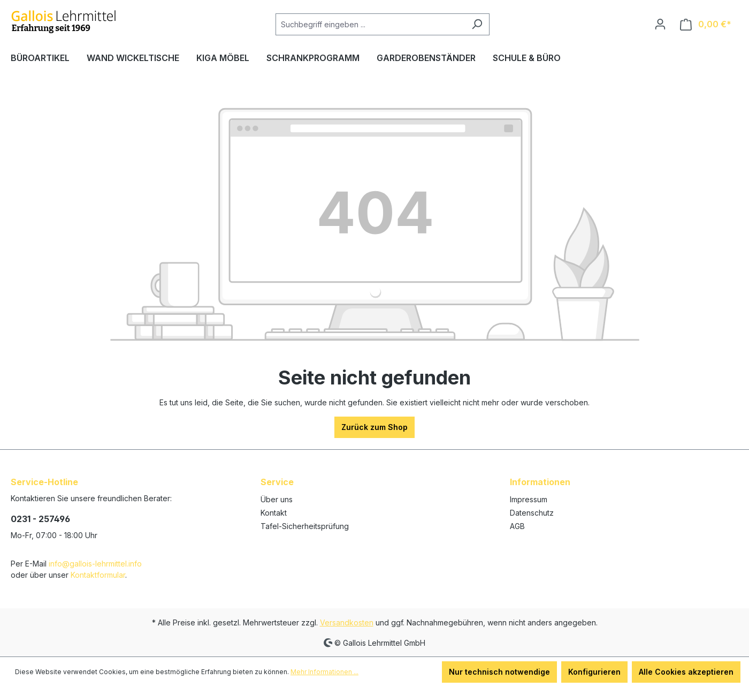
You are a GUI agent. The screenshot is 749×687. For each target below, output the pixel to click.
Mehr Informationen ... (324, 672)
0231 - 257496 (40, 519)
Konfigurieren (594, 671)
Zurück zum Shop (374, 427)
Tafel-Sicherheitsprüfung (305, 526)
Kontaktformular (98, 574)
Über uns (277, 499)
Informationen (540, 482)
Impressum (528, 499)
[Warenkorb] (705, 24)
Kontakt (274, 512)
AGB (517, 526)
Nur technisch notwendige (499, 671)
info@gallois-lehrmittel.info (95, 563)
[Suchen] (477, 24)
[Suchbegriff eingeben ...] (370, 24)
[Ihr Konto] (660, 24)
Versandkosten (346, 622)
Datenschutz (532, 512)
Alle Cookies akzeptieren (686, 671)
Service (277, 482)
